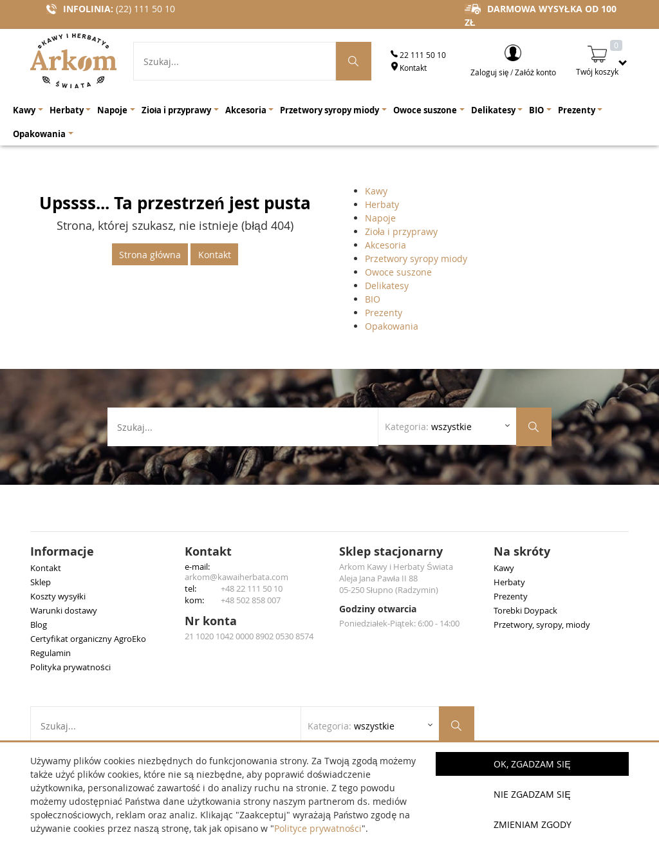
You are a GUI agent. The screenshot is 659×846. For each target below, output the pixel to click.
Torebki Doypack (525, 610)
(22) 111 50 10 (145, 9)
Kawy (376, 191)
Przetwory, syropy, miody (542, 624)
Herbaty (382, 204)
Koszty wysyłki (58, 596)
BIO (372, 299)
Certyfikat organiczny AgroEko (88, 638)
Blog (38, 624)
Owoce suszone (398, 272)
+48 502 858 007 (251, 600)
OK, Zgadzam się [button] (532, 764)
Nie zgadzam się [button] (532, 794)
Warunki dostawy (63, 610)
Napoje (380, 218)
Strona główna (149, 255)
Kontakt (409, 67)
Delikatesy (387, 285)
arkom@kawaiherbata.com (236, 577)
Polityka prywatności (70, 667)
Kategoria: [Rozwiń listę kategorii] (428, 426)
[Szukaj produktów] (354, 61)
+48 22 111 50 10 (252, 588)
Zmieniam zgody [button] (532, 824)
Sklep (40, 582)
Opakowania (391, 326)
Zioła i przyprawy (401, 231)
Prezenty (383, 312)
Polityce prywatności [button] (318, 828)
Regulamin (50, 653)
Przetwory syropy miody (416, 258)
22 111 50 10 (418, 55)
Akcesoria (385, 245)
